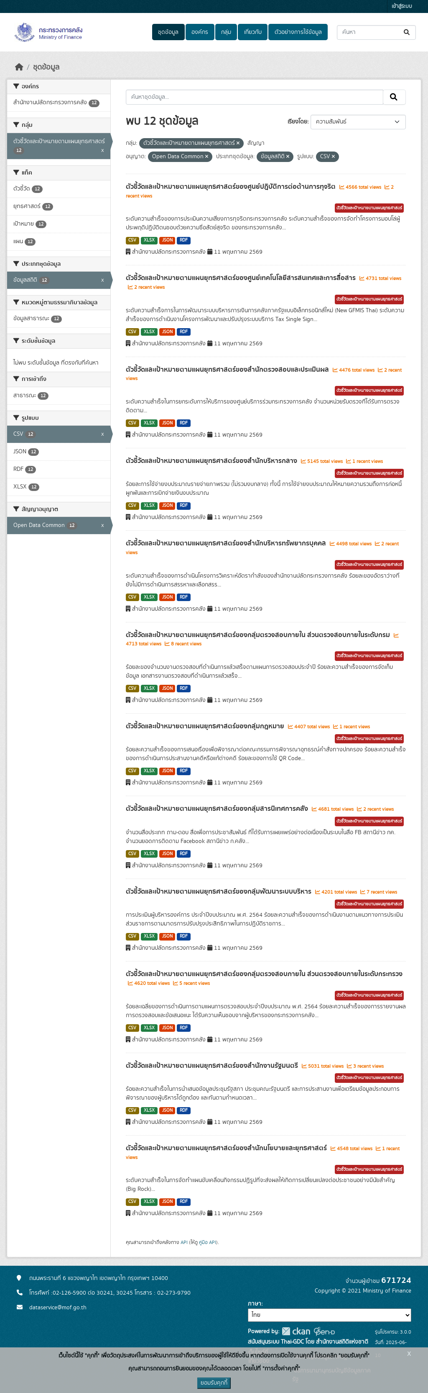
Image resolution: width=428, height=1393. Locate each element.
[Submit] (407, 32)
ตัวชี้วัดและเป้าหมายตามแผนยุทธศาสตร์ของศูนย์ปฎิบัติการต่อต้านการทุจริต (231, 186)
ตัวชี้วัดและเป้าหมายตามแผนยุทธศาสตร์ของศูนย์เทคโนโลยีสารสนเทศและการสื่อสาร (241, 277)
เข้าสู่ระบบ (402, 6)
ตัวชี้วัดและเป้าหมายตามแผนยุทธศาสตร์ (369, 208)
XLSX (149, 240)
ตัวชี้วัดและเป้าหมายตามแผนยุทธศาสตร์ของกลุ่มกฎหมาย (206, 726)
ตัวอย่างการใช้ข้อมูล (298, 32)
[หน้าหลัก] (19, 67)
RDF (184, 240)
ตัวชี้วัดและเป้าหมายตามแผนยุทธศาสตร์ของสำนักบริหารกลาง (212, 460)
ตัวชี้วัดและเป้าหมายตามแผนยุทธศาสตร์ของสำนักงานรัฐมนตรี (213, 1065)
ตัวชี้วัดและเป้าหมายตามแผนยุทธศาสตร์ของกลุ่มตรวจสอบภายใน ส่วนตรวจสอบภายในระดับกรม (259, 635)
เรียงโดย (297, 122)
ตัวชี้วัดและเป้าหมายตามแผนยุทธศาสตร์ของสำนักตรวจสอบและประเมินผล (228, 369)
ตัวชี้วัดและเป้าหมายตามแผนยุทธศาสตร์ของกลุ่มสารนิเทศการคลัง (218, 808)
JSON (167, 240)
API (184, 1242)
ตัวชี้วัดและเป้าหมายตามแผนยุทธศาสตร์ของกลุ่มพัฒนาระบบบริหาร (219, 891)
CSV (132, 240)
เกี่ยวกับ (253, 32)
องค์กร (199, 32)
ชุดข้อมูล (168, 32)
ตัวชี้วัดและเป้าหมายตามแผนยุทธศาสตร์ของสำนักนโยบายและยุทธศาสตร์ (227, 1148)
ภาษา (254, 1304)
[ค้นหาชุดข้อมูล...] (376, 32)
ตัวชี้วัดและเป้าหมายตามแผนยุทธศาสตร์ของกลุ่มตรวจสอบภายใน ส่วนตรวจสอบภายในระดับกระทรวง (264, 974)
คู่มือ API (207, 1242)
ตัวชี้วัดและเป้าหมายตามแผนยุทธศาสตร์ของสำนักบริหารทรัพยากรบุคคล (227, 543)
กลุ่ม (226, 32)
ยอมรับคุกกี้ (214, 1383)
